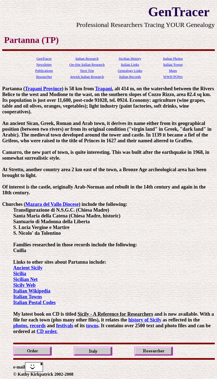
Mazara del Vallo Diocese (51, 204)
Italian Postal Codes (34, 302)
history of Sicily (144, 320)
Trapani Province (43, 88)
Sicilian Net (25, 279)
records (38, 325)
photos (20, 325)
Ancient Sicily (28, 268)
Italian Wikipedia (31, 291)
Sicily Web (24, 285)
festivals (64, 325)
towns (92, 325)
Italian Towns (27, 296)
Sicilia (19, 273)
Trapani (103, 88)
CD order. (47, 331)
